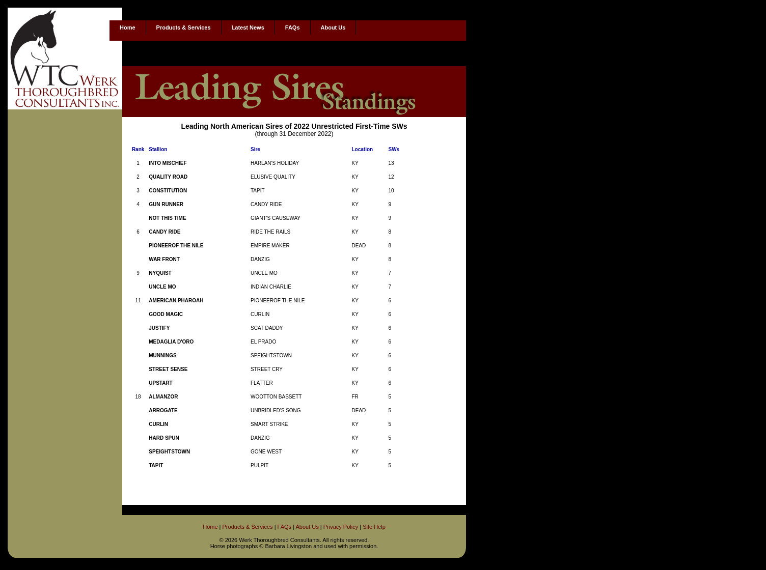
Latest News (248, 27)
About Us (333, 27)
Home (127, 27)
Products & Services (183, 27)
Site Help (374, 527)
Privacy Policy (340, 527)
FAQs (292, 27)
